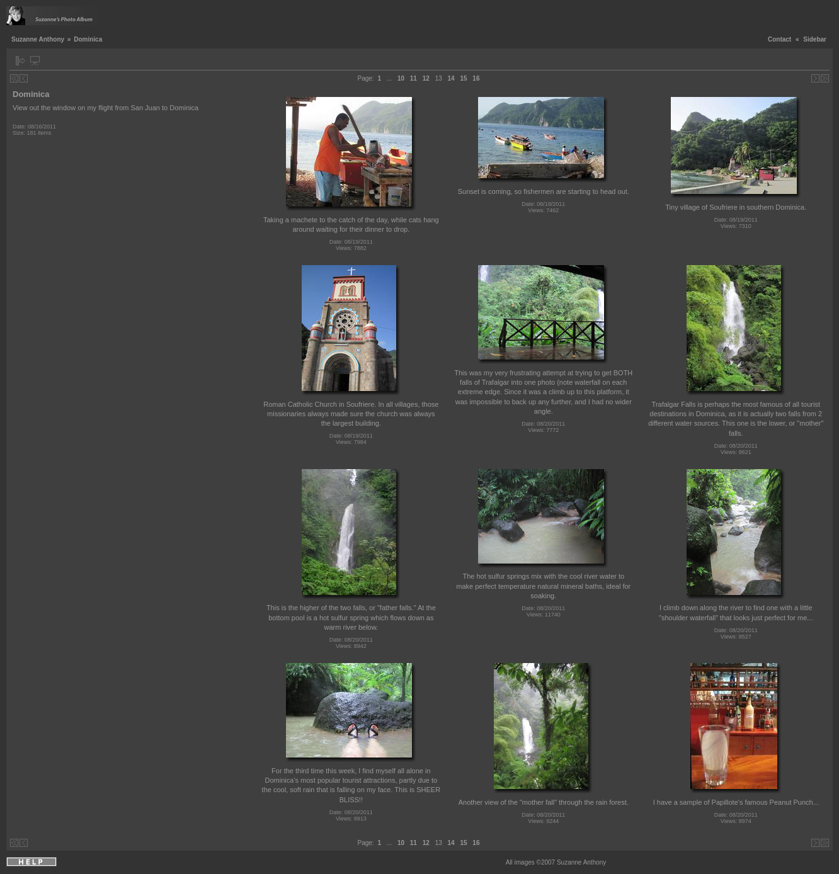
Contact (779, 39)
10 (400, 78)
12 (426, 78)
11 (413, 78)
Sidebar (814, 39)
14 (451, 78)
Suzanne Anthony (37, 39)
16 (475, 78)
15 (463, 78)
